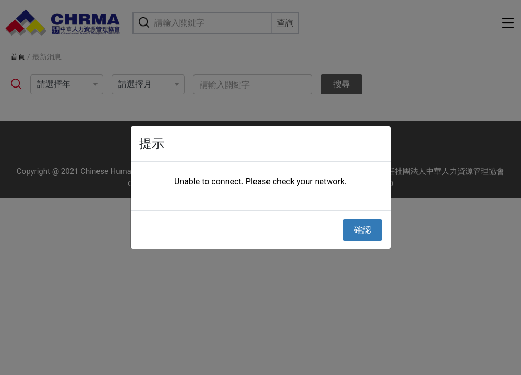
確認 (362, 229)
